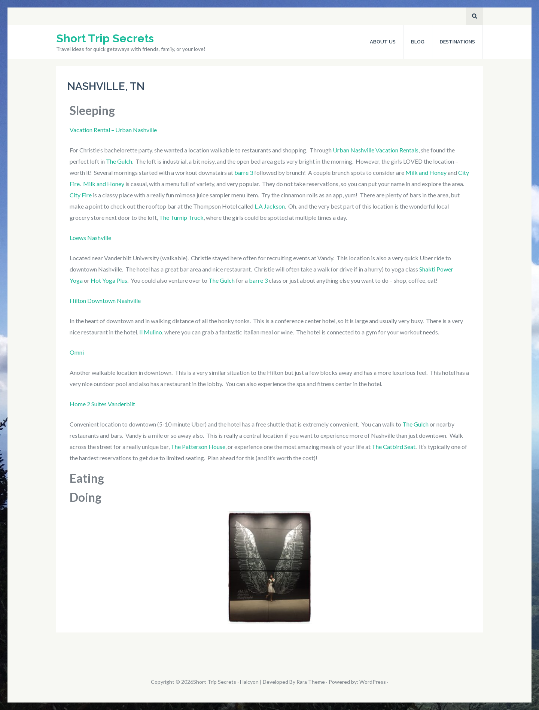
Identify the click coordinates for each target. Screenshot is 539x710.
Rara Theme (310, 682)
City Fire (81, 194)
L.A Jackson (270, 206)
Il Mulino (150, 332)
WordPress (372, 682)
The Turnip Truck (181, 217)
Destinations (457, 42)
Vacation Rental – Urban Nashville (113, 129)
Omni (77, 352)
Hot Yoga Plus (109, 280)
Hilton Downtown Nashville (105, 300)
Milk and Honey (426, 172)
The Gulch (119, 161)
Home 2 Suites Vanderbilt (102, 403)
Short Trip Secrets (105, 38)
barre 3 (244, 172)
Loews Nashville (90, 237)
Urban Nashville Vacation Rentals (375, 150)
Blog (417, 42)
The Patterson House (198, 446)
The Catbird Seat (393, 446)
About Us (383, 42)
